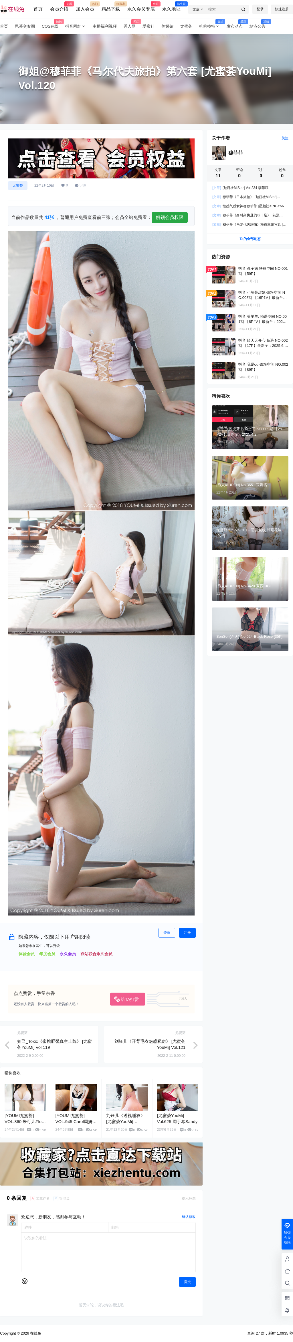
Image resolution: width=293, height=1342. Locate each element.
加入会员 (85, 6)
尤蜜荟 (18, 186)
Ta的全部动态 (249, 239)
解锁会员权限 (169, 217)
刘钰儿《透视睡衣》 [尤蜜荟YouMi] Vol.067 (125, 1121)
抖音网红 (75, 26)
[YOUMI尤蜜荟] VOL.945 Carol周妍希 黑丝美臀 (76, 1121)
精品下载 (111, 6)
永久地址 (171, 6)
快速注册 (282, 9)
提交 (187, 1282)
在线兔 (35, 1333)
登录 (260, 9)
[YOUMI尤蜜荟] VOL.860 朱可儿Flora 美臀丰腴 (25, 1121)
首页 (38, 9)
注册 (187, 933)
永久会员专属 (141, 6)
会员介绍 (59, 6)
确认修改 (189, 1217)
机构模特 (211, 26)
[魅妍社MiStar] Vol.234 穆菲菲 (240, 188)
